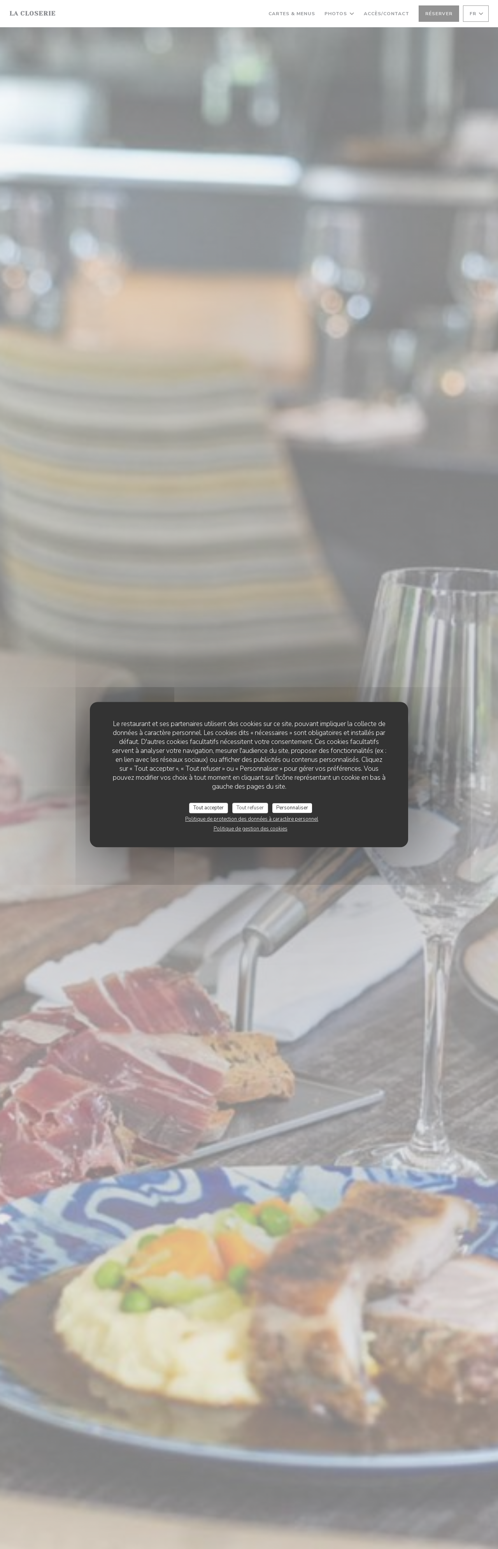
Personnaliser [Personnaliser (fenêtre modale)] (292, 807)
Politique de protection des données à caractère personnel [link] (251, 819)
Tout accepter (208, 807)
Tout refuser (250, 807)
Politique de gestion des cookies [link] (251, 828)
